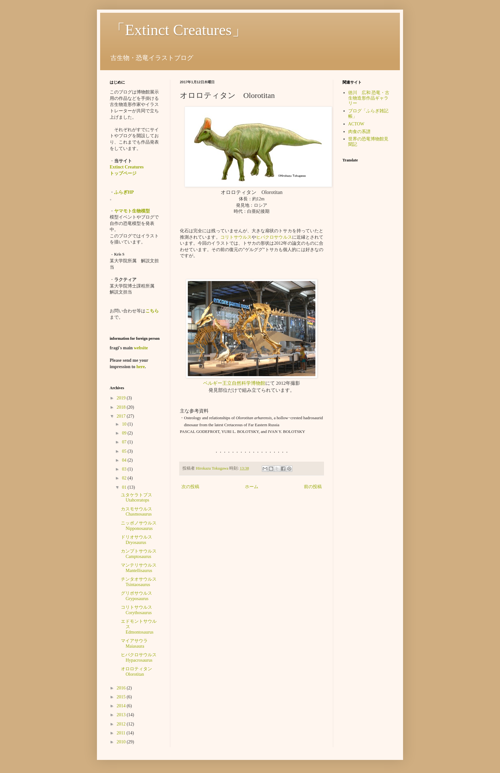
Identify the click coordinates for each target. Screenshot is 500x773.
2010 (122, 742)
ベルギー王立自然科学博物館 (234, 383)
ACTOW (356, 124)
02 (125, 478)
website (141, 348)
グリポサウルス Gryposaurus (136, 596)
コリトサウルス (236, 237)
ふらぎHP (124, 192)
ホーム (251, 486)
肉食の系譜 (359, 131)
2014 (122, 705)
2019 (122, 398)
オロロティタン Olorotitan (139, 671)
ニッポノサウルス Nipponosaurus (141, 526)
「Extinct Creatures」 (178, 29)
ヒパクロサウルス (274, 237)
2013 (122, 714)
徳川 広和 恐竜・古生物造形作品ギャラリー (369, 98)
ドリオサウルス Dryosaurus (139, 540)
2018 (122, 407)
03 (125, 469)
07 (125, 442)
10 (125, 424)
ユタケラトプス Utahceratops (136, 498)
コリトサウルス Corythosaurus (139, 610)
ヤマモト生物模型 (132, 211)
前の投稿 (313, 486)
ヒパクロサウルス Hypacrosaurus (141, 657)
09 (125, 433)
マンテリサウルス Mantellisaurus (141, 568)
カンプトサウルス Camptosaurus (141, 554)
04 (125, 460)
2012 (122, 724)
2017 (122, 416)
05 (125, 451)
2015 (122, 697)
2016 (122, 688)
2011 (122, 733)
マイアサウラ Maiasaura (136, 643)
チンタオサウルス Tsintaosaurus (141, 582)
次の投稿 (190, 486)
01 (125, 487)
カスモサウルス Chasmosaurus (139, 512)
